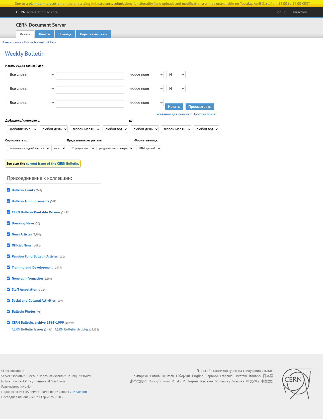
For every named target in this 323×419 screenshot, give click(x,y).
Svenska (238, 381)
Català (155, 376)
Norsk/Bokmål (159, 381)
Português (190, 381)
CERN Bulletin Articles (72, 329)
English (198, 376)
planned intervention (45, 3)
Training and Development (32, 267)
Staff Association (24, 289)
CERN (37, 12)
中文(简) (252, 381)
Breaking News (23, 223)
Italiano (255, 376)
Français (226, 376)
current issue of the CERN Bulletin (52, 163)
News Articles (22, 234)
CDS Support (78, 392)
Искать (25, 34)
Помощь (64, 34)
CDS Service (31, 392)
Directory (300, 12)
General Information (27, 278)
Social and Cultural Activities (34, 300)
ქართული (138, 381)
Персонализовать (93, 34)
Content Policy (23, 381)
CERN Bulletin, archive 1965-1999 (38, 322)
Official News (22, 245)
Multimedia (30, 42)
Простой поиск (204, 114)
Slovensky (222, 381)
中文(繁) (267, 381)
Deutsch (168, 376)
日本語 (268, 376)
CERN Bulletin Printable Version (36, 212)
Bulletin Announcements (30, 201)
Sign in (280, 12)
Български (140, 376)
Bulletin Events (23, 190)
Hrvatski (240, 376)
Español (212, 376)
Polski (176, 381)
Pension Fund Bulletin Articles (35, 256)
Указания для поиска (172, 114)
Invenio (25, 386)
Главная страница (12, 42)
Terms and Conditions (50, 381)
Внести (44, 34)
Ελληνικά (183, 376)
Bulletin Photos (24, 311)
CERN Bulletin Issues (27, 329)
